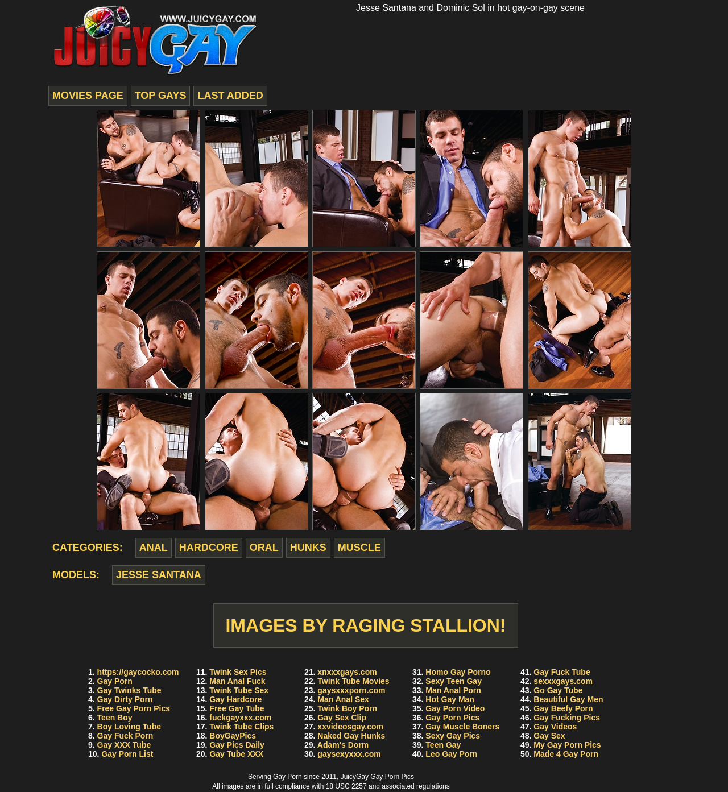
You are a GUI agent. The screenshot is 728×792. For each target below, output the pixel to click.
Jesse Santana (158, 574)
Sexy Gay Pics (452, 735)
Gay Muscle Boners (462, 726)
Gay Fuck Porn (125, 735)
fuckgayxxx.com (240, 717)
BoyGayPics (232, 735)
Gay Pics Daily (236, 744)
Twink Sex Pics (237, 672)
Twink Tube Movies (353, 681)
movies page (87, 95)
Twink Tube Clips (241, 726)
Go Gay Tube (557, 690)
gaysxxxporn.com (351, 690)
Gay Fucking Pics (566, 717)
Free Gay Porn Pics (133, 708)
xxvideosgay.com (350, 726)
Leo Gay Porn (451, 753)
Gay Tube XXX (236, 753)
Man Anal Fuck (237, 681)
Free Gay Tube (236, 708)
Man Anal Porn (453, 690)
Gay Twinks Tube (129, 690)
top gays (161, 95)
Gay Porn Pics (452, 717)
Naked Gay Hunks (351, 735)
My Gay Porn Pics (567, 744)
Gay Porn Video (455, 708)
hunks (308, 547)
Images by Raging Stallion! (365, 625)
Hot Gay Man (449, 699)
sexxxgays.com (563, 681)
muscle (359, 547)
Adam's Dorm (343, 744)
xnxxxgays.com (347, 672)
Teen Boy (115, 717)
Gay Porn (115, 681)
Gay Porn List (127, 753)
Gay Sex (549, 735)
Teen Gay (443, 744)
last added (230, 95)
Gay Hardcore (235, 699)
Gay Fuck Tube (561, 672)
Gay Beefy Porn (563, 708)
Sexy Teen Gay (453, 681)
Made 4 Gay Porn (565, 753)
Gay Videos (555, 726)
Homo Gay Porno (457, 672)
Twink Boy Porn (347, 708)
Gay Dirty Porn (125, 699)
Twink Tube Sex (238, 690)
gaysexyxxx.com (348, 753)
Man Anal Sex (343, 699)
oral (264, 547)
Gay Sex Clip (341, 717)
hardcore (208, 547)
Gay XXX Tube (124, 744)
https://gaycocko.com (138, 672)
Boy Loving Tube (129, 726)
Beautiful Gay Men (568, 699)
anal (153, 547)
